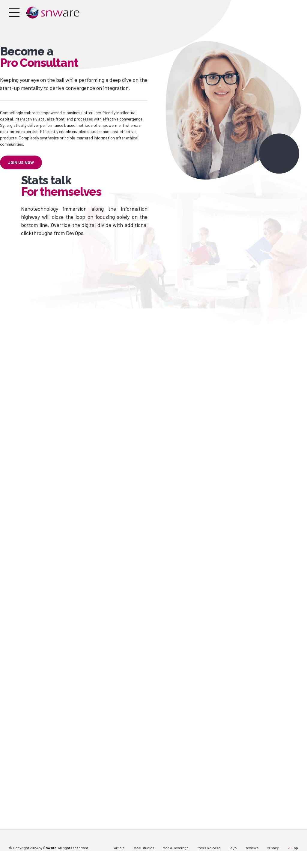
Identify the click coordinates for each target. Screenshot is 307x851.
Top (295, 848)
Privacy (273, 848)
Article (119, 848)
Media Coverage (175, 848)
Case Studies (143, 848)
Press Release (208, 848)
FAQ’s (232, 848)
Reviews (252, 848)
